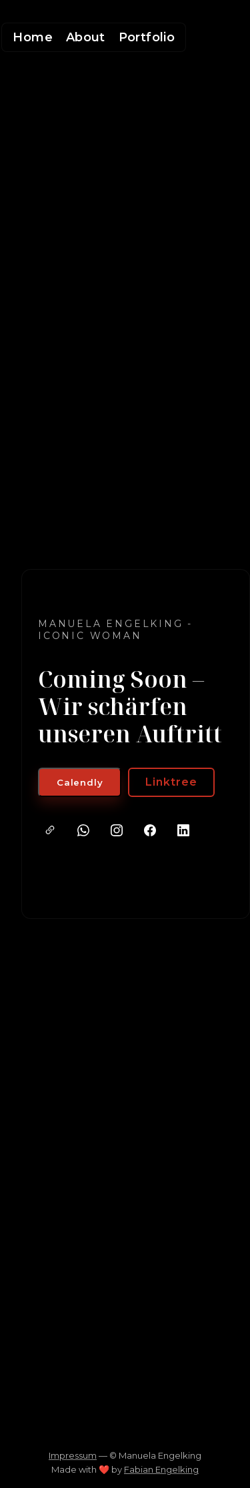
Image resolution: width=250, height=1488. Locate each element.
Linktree (171, 782)
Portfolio (147, 37)
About (85, 37)
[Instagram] (117, 830)
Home (32, 37)
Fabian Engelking (161, 1469)
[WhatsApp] (83, 830)
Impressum (73, 1455)
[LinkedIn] (183, 830)
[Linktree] (50, 830)
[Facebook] (150, 830)
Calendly (80, 782)
